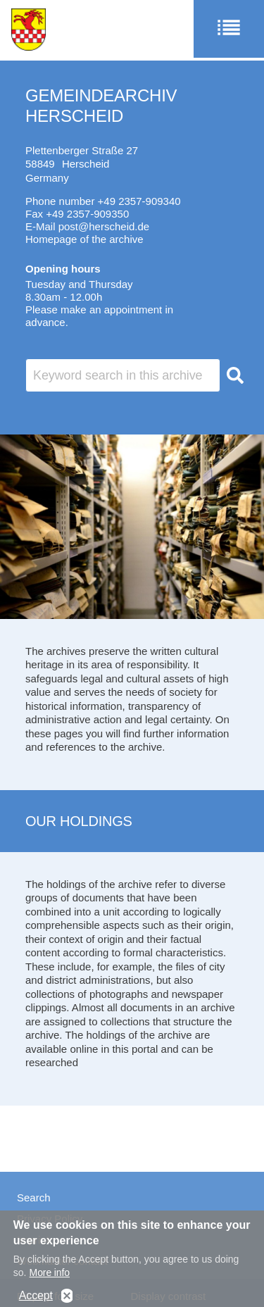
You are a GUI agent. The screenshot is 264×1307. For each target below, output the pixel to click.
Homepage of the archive (84, 239)
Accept (36, 1299)
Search (34, 1197)
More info (50, 1276)
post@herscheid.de (103, 226)
